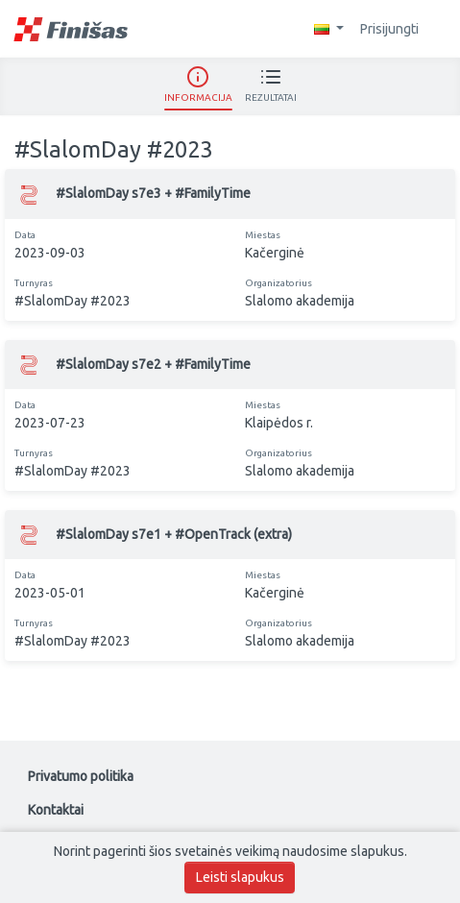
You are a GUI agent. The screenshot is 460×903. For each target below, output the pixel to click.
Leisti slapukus (240, 877)
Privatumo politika (80, 776)
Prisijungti (398, 29)
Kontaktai (56, 810)
